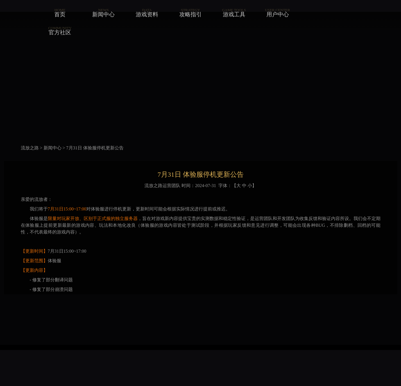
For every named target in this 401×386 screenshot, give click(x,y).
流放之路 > (31, 147)
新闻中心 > (54, 147)
